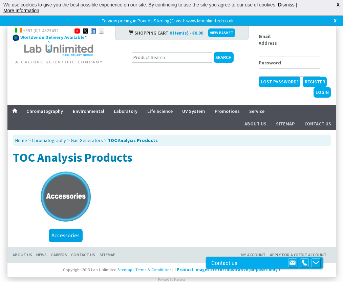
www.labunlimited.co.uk (210, 21)
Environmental (88, 111)
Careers (59, 254)
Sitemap (285, 124)
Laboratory (125, 111)
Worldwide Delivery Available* (53, 37)
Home (21, 140)
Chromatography (44, 111)
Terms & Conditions (153, 269)
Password (270, 63)
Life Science (160, 111)
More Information (21, 10)
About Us (255, 124)
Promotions (227, 111)
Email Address (268, 39)
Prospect (179, 279)
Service (256, 111)
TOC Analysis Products (133, 140)
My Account (253, 254)
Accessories (65, 235)
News (41, 254)
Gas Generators (87, 140)
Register (315, 82)
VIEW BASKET (221, 32)
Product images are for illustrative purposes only (227, 269)
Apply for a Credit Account (298, 254)
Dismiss (286, 4)
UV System (193, 111)
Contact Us (317, 124)
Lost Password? (280, 82)
